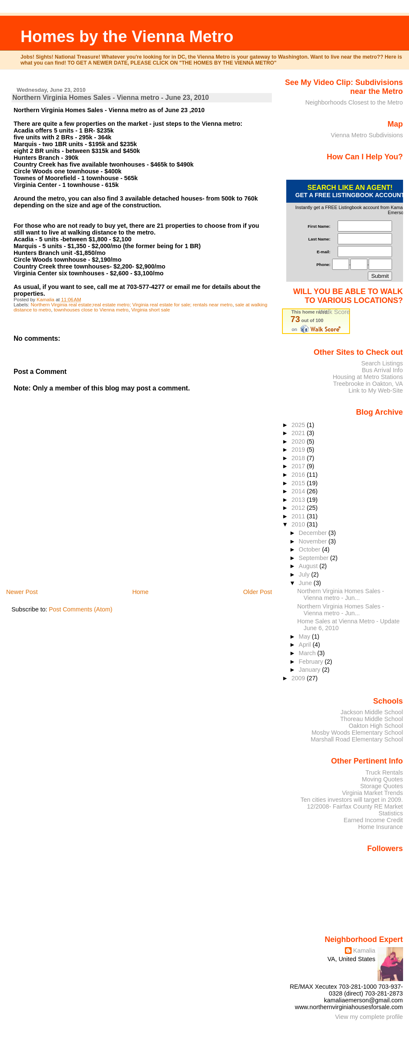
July (305, 574)
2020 (299, 441)
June (306, 583)
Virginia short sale (150, 309)
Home (140, 591)
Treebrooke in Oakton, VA (368, 383)
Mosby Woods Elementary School (357, 732)
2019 (299, 449)
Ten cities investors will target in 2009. (352, 799)
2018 (299, 458)
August (309, 566)
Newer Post (21, 591)
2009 (299, 678)
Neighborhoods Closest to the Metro (354, 102)
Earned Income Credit (373, 820)
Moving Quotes (382, 779)
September (314, 557)
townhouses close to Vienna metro (91, 309)
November (313, 541)
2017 (299, 466)
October (310, 549)
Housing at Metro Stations (368, 376)
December (313, 532)
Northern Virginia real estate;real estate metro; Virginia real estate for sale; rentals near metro (131, 304)
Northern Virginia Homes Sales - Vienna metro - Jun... (340, 594)
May (305, 636)
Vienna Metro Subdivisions (367, 135)
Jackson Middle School (372, 712)
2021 (299, 433)
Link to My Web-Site (375, 390)
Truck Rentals (384, 772)
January (310, 669)
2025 (299, 424)
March (308, 653)
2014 (299, 491)
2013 (299, 499)
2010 (299, 524)
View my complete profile (369, 1016)
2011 (299, 516)
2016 (299, 474)
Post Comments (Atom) (81, 609)
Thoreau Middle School (371, 719)
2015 (299, 483)
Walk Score (334, 311)
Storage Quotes (381, 786)
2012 (299, 507)
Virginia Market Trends (372, 792)
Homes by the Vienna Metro (127, 36)
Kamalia (364, 950)
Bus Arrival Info (382, 370)
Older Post (257, 591)
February (311, 661)
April (306, 644)
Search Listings (382, 363)
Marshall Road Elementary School (357, 739)
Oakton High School (376, 725)
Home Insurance (380, 826)
